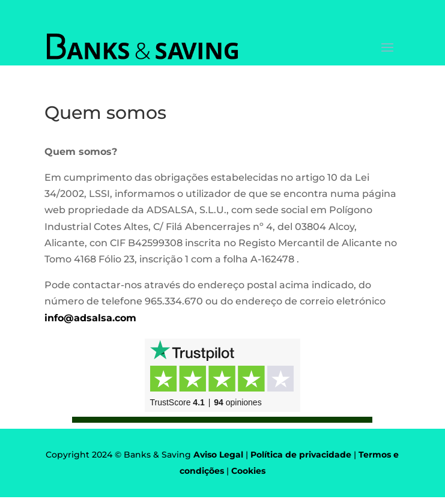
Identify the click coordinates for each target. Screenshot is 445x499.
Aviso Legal (218, 454)
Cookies (248, 470)
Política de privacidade (300, 454)
